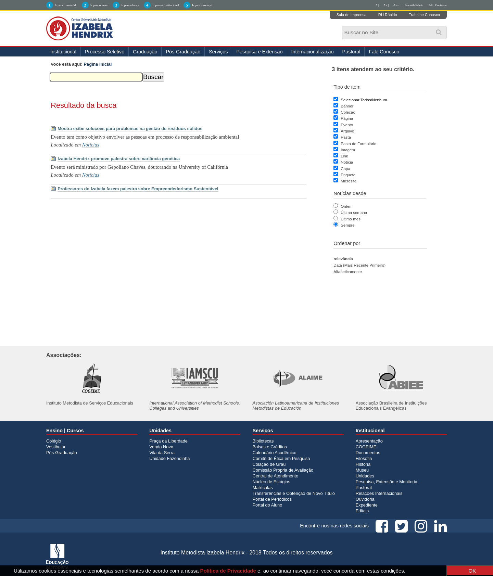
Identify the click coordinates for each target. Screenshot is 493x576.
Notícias (90, 145)
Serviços (218, 51)
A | (377, 5)
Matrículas (263, 487)
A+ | (386, 5)
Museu (362, 470)
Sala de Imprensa (352, 15)
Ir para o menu (99, 5)
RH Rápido (387, 15)
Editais (362, 510)
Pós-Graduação (183, 51)
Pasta (346, 137)
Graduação (145, 51)
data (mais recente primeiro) (359, 265)
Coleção (348, 112)
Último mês (351, 219)
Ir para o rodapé (202, 5)
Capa (345, 169)
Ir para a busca (130, 5)
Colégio (53, 441)
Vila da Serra (162, 452)
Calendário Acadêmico (274, 452)
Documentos (368, 452)
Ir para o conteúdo (66, 5)
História (363, 464)
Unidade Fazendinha (169, 458)
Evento (347, 125)
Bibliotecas (263, 441)
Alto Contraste (438, 5)
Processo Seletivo (104, 51)
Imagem (348, 150)
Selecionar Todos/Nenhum (364, 100)
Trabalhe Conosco (424, 15)
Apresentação (369, 441)
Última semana (354, 212)
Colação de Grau (269, 464)
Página (347, 118)
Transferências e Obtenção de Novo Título (294, 493)
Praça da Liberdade (168, 441)
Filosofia (364, 458)
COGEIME (366, 446)
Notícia (347, 162)
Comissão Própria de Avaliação (283, 470)
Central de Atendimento (276, 475)
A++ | (397, 5)
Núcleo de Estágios (271, 481)
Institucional (63, 51)
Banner (347, 106)
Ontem (347, 206)
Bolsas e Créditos (270, 446)
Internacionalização (312, 51)
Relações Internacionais (379, 493)
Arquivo (347, 131)
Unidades (365, 475)
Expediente (367, 505)
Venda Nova (161, 446)
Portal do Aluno (267, 505)
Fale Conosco (384, 51)
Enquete (348, 175)
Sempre (347, 225)
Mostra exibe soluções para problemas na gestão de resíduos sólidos (130, 128)
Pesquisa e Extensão (259, 51)
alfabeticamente (347, 272)
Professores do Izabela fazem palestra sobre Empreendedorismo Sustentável (138, 188)
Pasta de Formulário (358, 144)
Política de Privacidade (228, 571)
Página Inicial (98, 64)
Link (344, 156)
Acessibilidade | (414, 5)
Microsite (348, 181)
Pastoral (351, 51)
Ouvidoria (365, 499)
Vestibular (55, 446)
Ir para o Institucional (165, 5)
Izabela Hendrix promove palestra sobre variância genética (119, 158)
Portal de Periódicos (272, 499)
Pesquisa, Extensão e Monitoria (386, 481)
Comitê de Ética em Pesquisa (281, 458)
